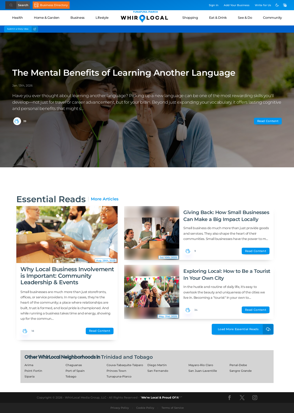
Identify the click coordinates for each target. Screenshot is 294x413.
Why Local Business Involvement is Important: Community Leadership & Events (67, 276)
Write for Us (263, 5)
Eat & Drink (218, 18)
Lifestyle (102, 18)
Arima (28, 365)
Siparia (29, 376)
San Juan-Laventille (202, 371)
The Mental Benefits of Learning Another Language (123, 72)
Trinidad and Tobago (127, 357)
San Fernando (157, 371)
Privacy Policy (119, 407)
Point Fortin (33, 371)
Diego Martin (157, 365)
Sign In (213, 5)
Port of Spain (75, 371)
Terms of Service (172, 407)
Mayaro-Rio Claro (200, 365)
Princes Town (116, 371)
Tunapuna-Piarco (119, 376)
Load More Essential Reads (246, 329)
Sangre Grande (240, 371)
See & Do (245, 18)
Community (272, 18)
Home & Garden (46, 18)
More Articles (104, 199)
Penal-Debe (238, 365)
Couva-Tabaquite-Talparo (125, 365)
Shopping (190, 18)
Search (23, 5)
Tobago (71, 376)
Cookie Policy (145, 407)
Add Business (236, 5)
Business (77, 18)
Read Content (267, 121)
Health (17, 18)
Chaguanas (74, 365)
